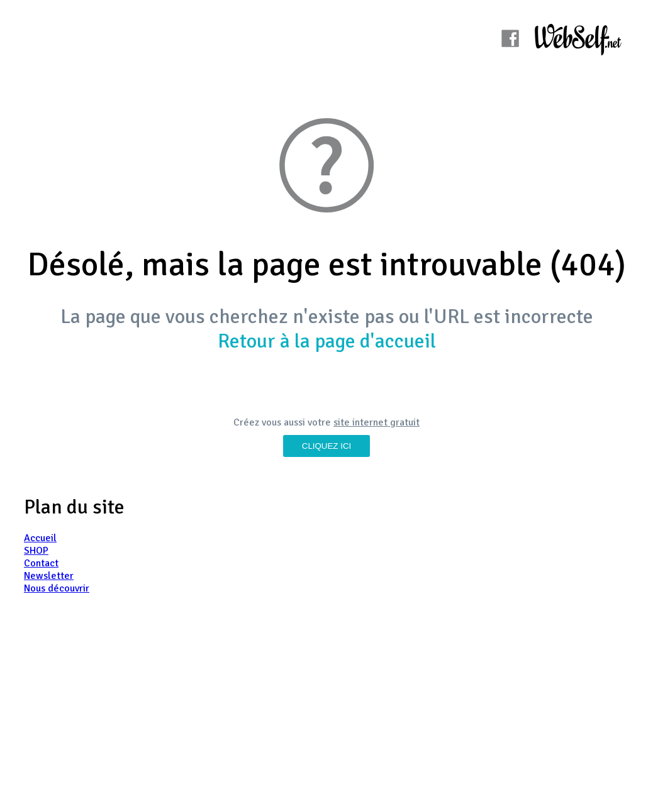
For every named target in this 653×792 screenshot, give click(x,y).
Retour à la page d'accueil (327, 341)
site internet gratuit (376, 422)
